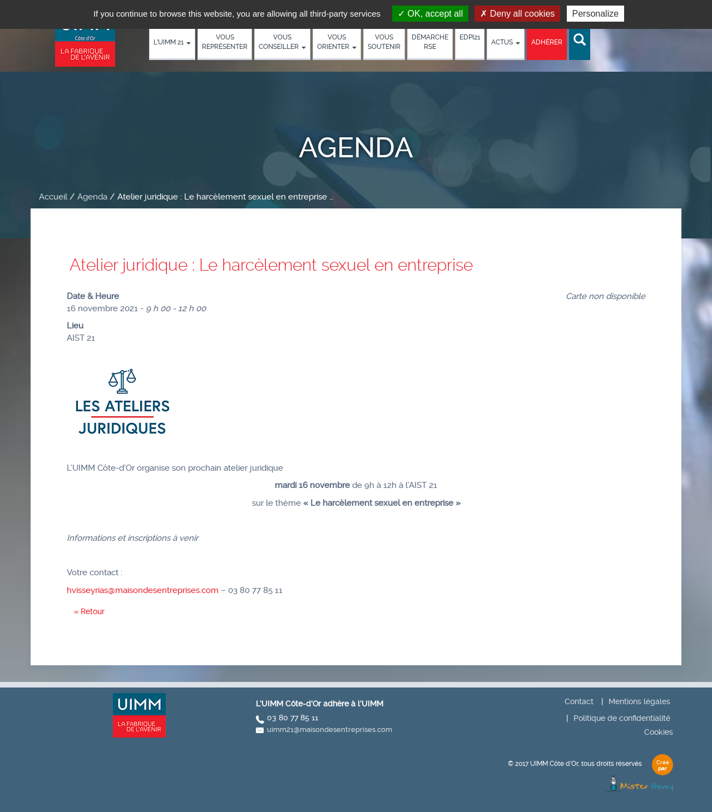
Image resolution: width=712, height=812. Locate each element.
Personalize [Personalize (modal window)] (595, 13)
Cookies (658, 732)
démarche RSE (430, 42)
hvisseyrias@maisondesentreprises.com (143, 590)
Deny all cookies (517, 13)
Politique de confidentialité (621, 718)
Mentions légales (639, 701)
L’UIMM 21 (172, 42)
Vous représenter (225, 42)
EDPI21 (469, 37)
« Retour (89, 611)
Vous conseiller (282, 42)
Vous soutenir (384, 42)
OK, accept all (430, 13)
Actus (505, 42)
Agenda (92, 197)
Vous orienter (337, 42)
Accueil (53, 197)
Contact (579, 701)
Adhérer (546, 42)
